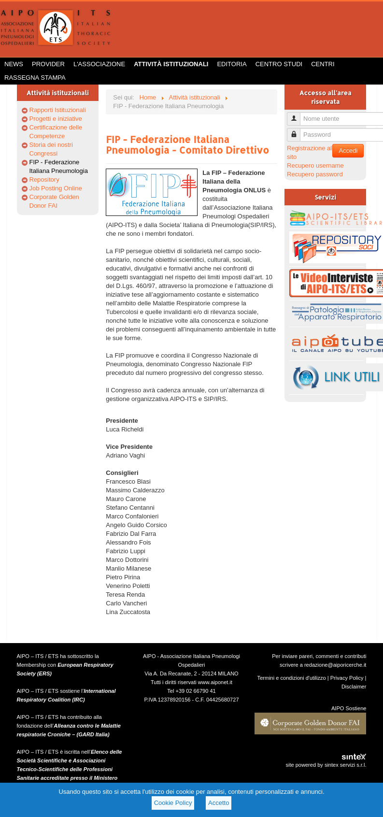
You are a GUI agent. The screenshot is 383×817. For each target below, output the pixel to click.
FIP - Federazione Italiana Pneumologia (58, 166)
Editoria (231, 64)
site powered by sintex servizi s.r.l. (325, 765)
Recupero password (315, 174)
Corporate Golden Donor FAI (54, 201)
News (13, 64)
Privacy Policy (347, 678)
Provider (48, 64)
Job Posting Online (55, 188)
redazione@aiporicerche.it (335, 665)
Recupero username (315, 165)
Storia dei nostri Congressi (51, 149)
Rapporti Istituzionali (57, 110)
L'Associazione (99, 64)
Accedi (348, 150)
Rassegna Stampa (35, 77)
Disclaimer (354, 686)
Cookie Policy (173, 802)
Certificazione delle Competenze (56, 132)
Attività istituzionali (171, 64)
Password (297, 130)
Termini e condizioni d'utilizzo (291, 678)
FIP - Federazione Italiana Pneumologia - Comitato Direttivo (187, 144)
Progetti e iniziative (55, 118)
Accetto (218, 802)
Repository (44, 179)
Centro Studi (279, 64)
